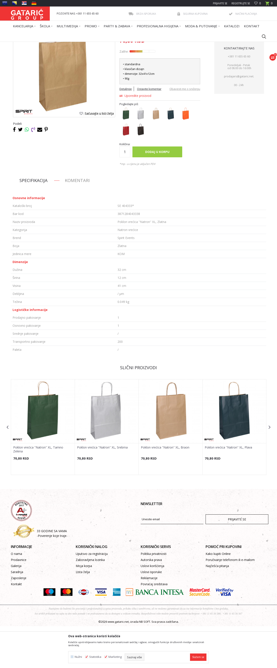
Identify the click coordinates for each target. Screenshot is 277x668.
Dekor (66, 44)
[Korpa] (269, 5)
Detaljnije (125, 131)
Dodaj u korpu (157, 194)
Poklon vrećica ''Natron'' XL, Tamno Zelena (38, 491)
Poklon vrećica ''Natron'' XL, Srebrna (102, 489)
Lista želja (83, 614)
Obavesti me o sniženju (184, 131)
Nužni (78, 656)
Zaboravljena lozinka (90, 602)
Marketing (115, 656)
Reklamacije (149, 620)
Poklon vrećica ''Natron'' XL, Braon (165, 489)
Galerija (16, 608)
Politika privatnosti (153, 595)
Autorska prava (151, 602)
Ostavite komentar (149, 131)
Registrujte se (241, 3)
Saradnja (17, 614)
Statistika (95, 656)
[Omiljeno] (257, 3)
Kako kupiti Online (218, 595)
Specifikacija (33, 222)
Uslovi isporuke (151, 614)
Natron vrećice (106, 44)
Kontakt (16, 626)
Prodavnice (18, 602)
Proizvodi (53, 44)
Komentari (77, 222)
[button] (262, 36)
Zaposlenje (18, 620)
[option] (43, 469)
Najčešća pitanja (217, 608)
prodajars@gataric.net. (239, 118)
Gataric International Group (28, 44)
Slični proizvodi (138, 409)
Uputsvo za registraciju (92, 595)
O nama (16, 595)
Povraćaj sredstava (154, 626)
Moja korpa (84, 608)
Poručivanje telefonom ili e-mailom (230, 602)
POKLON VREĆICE (83, 44)
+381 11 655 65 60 (239, 98)
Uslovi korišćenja (152, 608)
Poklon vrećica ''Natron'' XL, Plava (228, 489)
